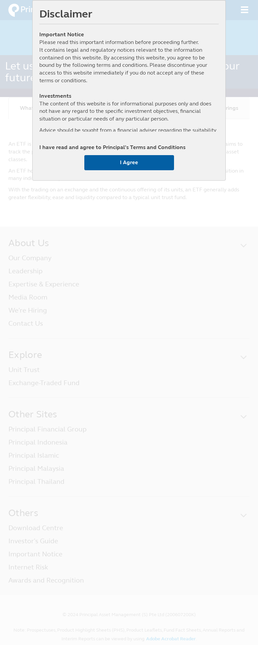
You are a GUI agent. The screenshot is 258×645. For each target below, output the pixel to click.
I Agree (129, 162)
